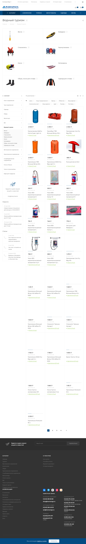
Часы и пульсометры (8, 482)
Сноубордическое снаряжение (11, 473)
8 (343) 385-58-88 (48, 499)
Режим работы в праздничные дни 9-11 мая (13, 217)
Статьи (5, 231)
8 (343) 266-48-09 (48, 507)
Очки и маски (6, 478)
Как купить (46, 459)
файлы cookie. (42, 541)
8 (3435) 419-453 (73, 524)
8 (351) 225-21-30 (73, 517)
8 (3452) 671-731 (52, 519)
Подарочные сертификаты (10, 487)
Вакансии (5, 495)
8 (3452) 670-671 (48, 515)
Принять (54, 541)
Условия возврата (48, 466)
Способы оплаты (47, 461)
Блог (4, 518)
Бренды (5, 511)
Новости (5, 202)
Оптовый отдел (7, 504)
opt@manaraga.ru (48, 510)
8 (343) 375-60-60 (73, 507)
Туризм (5, 461)
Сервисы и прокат (8, 509)
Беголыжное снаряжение (10, 464)
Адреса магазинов (8, 506)
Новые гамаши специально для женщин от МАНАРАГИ (12, 209)
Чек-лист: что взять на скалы (14, 248)
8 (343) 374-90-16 (73, 503)
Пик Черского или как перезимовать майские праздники (14, 239)
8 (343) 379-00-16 (73, 510)
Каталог (6, 455)
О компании (6, 492)
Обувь (4, 468)
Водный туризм (7, 485)
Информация (7, 489)
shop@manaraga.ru (49, 501)
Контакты (5, 497)
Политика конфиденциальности (12, 502)
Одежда (5, 459)
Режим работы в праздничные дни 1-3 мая (13, 225)
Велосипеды (6, 475)
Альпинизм (6, 466)
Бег (3, 480)
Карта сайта (6, 513)
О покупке (47, 455)
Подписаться (73, 443)
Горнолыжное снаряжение (10, 471)
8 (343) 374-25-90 (73, 499)
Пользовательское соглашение (11, 499)
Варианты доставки (48, 464)
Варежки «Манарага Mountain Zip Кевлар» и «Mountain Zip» (14, 257)
